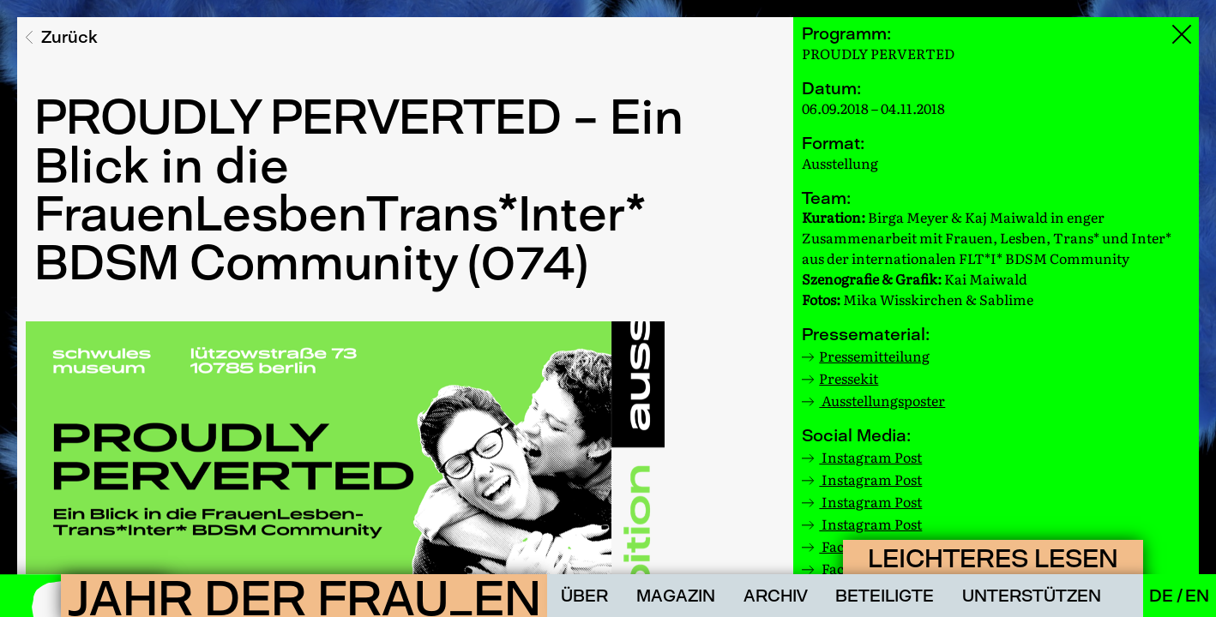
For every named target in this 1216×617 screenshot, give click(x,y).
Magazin (675, 595)
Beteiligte (884, 595)
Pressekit (848, 378)
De (1163, 595)
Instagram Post (870, 456)
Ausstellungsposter (882, 400)
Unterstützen (1031, 595)
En (1197, 595)
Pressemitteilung (874, 355)
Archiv (775, 595)
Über (584, 595)
